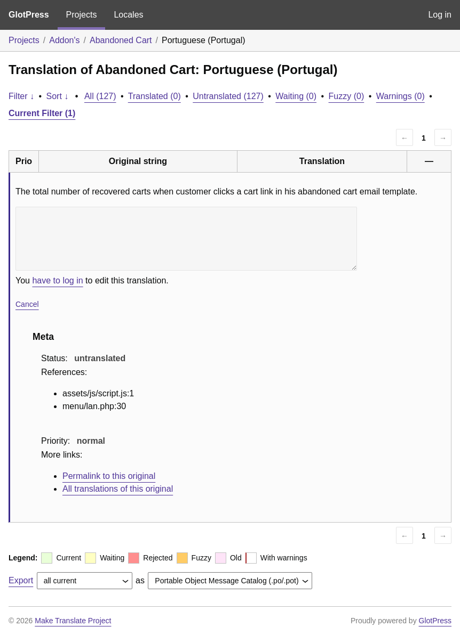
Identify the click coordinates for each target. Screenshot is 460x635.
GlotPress (29, 14)
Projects (81, 14)
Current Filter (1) (42, 113)
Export (21, 580)
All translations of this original (117, 488)
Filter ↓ (21, 96)
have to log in (57, 280)
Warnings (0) (400, 96)
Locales (128, 14)
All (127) (100, 96)
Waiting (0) (295, 96)
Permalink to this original (108, 476)
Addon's (64, 40)
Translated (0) (154, 96)
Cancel (27, 304)
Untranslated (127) (228, 96)
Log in (439, 14)
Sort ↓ (57, 96)
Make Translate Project (73, 620)
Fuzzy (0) (346, 96)
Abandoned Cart (121, 40)
